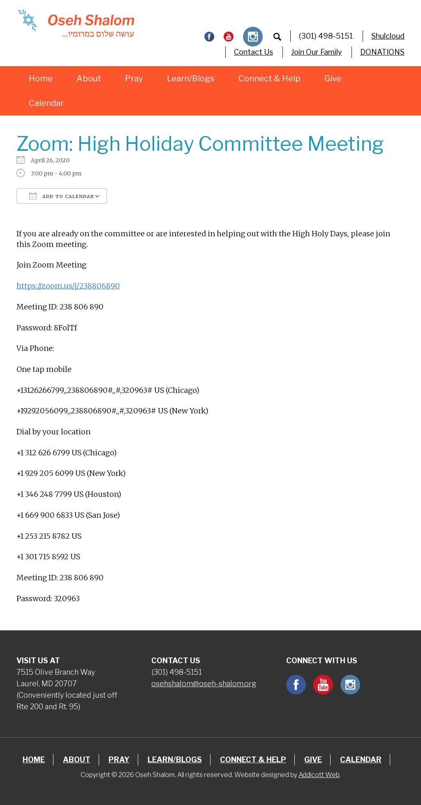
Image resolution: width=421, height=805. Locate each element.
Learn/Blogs (191, 78)
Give (332, 78)
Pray (134, 78)
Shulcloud (388, 36)
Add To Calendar (61, 196)
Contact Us (253, 52)
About (88, 78)
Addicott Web (319, 775)
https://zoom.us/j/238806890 (68, 286)
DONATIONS (382, 52)
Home (41, 78)
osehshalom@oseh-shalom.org (203, 683)
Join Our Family (316, 52)
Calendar (46, 103)
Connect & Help (269, 78)
